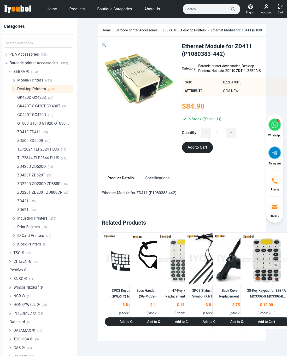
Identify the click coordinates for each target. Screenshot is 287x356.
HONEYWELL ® (30, 304)
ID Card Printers (34, 235)
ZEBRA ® (26, 71)
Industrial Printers (36, 218)
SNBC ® (23, 278)
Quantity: (189, 132)
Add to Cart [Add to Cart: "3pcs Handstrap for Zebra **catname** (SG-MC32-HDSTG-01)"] (155, 322)
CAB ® (22, 347)
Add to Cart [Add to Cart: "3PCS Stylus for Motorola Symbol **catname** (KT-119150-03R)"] (211, 322)
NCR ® (21, 296)
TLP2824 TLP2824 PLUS (41, 149)
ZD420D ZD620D (35, 166)
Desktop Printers (36, 89)
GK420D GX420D (35, 97)
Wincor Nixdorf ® (28, 287)
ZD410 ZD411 (32, 132)
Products (77, 9)
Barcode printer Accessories (39, 63)
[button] (104, 45)
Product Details (120, 178)
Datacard (20, 322)
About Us (152, 9)
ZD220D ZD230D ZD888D (42, 183)
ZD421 (26, 201)
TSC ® (22, 253)
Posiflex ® (18, 270)
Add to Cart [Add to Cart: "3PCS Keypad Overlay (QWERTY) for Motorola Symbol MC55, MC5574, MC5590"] (127, 322)
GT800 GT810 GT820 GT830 (45, 123)
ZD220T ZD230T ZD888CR (43, 192)
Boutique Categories (114, 9)
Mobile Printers (34, 80)
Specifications (157, 178)
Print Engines (32, 227)
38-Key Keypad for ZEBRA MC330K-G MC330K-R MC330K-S (266, 296)
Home (52, 9)
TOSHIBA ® (26, 339)
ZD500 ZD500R (33, 140)
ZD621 (26, 209)
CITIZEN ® (26, 261)
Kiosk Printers (32, 244)
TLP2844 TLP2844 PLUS (41, 158)
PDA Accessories (29, 54)
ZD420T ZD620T (34, 175)
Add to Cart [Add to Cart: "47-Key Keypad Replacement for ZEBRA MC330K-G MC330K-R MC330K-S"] (183, 322)
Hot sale (217, 71)
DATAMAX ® (27, 330)
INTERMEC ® (28, 313)
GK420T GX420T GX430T (42, 106)
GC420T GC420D (35, 114)
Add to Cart (197, 147)
